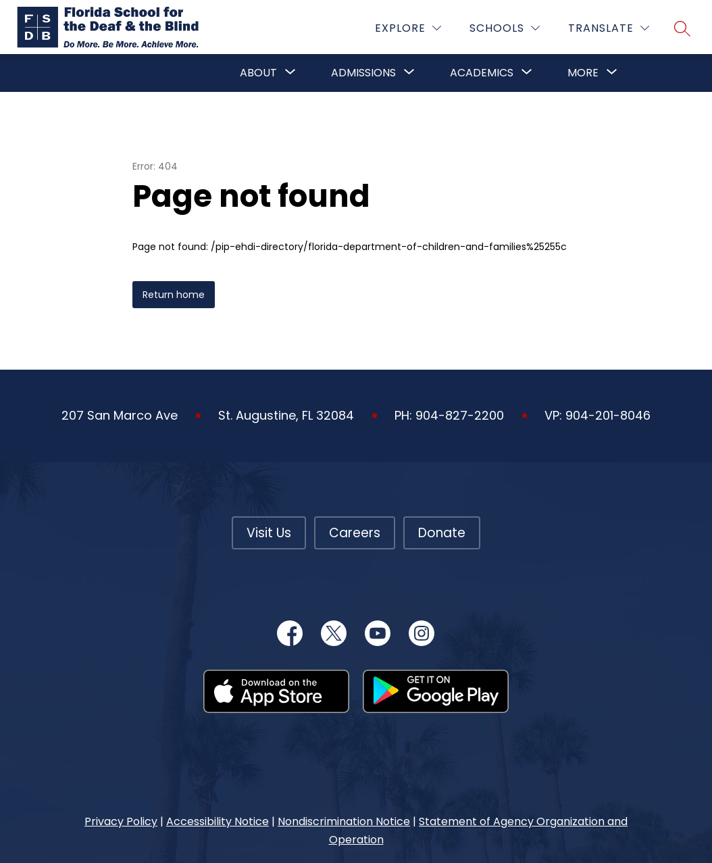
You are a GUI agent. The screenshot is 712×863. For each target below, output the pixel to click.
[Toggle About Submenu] (290, 73)
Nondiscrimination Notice (344, 821)
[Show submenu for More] (583, 73)
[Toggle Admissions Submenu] (409, 73)
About (258, 72)
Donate (441, 533)
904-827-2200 (459, 415)
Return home (174, 294)
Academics (481, 72)
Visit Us (269, 533)
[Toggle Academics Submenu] (527, 73)
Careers (354, 533)
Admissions (363, 72)
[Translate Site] (609, 28)
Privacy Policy (120, 821)
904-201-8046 (608, 415)
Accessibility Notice (217, 821)
